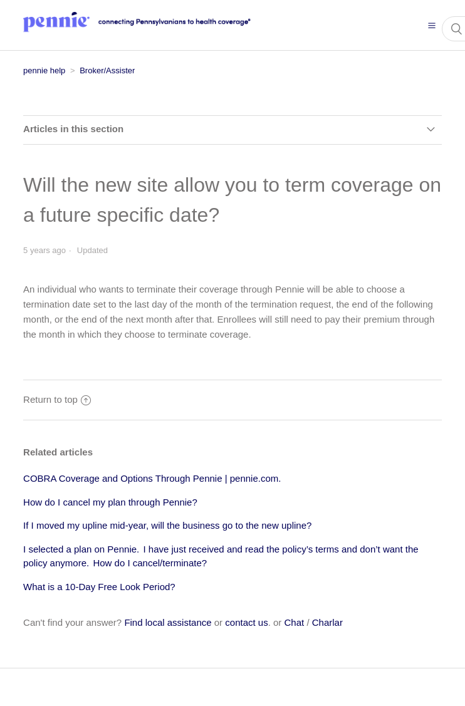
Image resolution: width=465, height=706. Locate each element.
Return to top (57, 399)
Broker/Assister (107, 70)
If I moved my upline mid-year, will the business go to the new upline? (167, 525)
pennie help (44, 70)
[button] (432, 25)
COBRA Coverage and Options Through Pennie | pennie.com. (152, 478)
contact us (246, 622)
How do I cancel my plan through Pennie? (110, 502)
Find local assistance (167, 622)
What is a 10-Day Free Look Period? (99, 586)
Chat (295, 622)
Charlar (327, 622)
